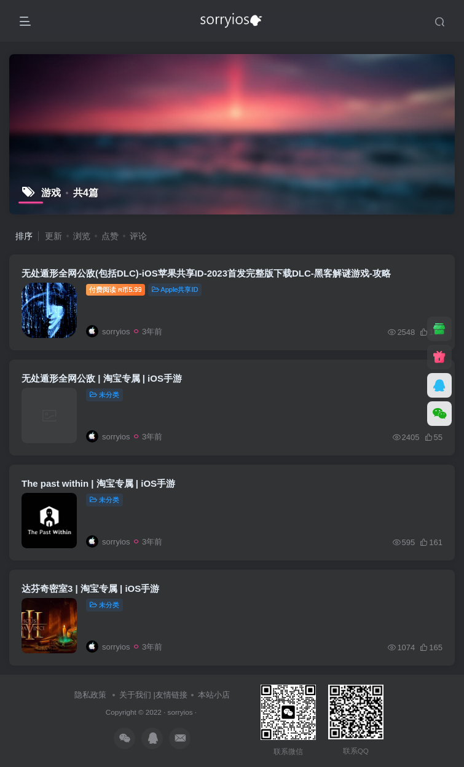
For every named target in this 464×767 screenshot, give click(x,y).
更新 (53, 236)
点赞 (110, 236)
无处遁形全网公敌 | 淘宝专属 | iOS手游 (102, 378)
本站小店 (214, 694)
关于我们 (135, 694)
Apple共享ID (175, 289)
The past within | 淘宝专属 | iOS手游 (98, 483)
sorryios (180, 712)
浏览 (81, 236)
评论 (138, 236)
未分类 (104, 394)
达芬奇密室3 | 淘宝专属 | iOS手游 (90, 588)
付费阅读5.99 (115, 289)
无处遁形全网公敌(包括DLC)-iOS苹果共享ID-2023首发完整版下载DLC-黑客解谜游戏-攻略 (206, 273)
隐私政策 (90, 694)
